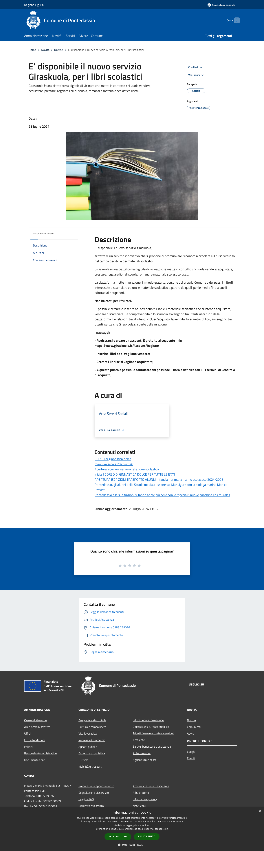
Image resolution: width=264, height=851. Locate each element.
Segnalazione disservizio (93, 792)
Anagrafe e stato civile (92, 720)
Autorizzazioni (142, 753)
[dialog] (132, 829)
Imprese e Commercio (91, 740)
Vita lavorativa (87, 733)
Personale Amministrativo (40, 753)
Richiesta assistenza (91, 806)
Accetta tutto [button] (118, 836)
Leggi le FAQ (86, 799)
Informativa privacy (145, 799)
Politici (28, 746)
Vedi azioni (196, 75)
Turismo (83, 760)
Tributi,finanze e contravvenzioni (153, 733)
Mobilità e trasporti (90, 766)
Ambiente (139, 740)
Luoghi (191, 751)
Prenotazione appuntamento (96, 786)
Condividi (195, 67)
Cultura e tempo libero (92, 727)
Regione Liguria (34, 5)
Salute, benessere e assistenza (152, 746)
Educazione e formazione (148, 720)
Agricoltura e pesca (145, 760)
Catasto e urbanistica (91, 753)
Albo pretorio (141, 792)
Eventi (191, 758)
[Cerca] (235, 20)
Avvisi (191, 733)
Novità (45, 50)
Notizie (58, 50)
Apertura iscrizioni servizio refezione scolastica (127, 469)
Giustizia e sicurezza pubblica (151, 726)
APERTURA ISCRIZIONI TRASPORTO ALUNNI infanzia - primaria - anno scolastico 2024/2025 (159, 479)
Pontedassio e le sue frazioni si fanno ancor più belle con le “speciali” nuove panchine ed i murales (162, 494)
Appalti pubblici (88, 746)
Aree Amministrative (37, 727)
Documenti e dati (34, 760)
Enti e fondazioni (34, 740)
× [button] (259, 811)
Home (32, 50)
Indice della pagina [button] (43, 233)
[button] (132, 845)
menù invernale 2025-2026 (114, 464)
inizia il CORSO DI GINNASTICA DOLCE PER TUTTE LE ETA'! (135, 474)
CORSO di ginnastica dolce (113, 458)
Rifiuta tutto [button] (146, 836)
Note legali (139, 806)
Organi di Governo (35, 720)
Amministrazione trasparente (151, 786)
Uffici (27, 733)
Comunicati (194, 727)
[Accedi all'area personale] (221, 5)
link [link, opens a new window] (167, 828)
